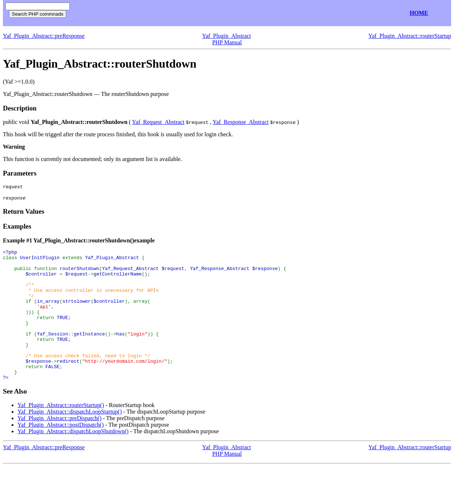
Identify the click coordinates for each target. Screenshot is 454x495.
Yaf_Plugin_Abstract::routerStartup (409, 36)
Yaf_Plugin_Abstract (226, 36)
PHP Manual (227, 42)
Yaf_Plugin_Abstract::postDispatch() (60, 453)
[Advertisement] (159, 13)
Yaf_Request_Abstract (158, 122)
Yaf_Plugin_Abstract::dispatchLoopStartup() (69, 440)
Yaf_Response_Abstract (241, 122)
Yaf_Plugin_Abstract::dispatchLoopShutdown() (73, 459)
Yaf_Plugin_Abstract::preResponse (44, 36)
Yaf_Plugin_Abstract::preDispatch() (59, 446)
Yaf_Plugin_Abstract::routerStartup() (60, 433)
